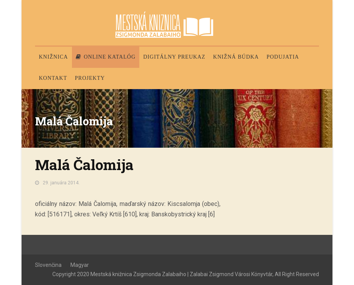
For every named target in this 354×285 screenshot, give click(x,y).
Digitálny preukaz (174, 57)
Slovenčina (48, 265)
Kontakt (53, 78)
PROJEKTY (90, 78)
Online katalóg (106, 57)
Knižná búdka (236, 57)
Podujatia (283, 57)
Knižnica (53, 57)
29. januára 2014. (61, 183)
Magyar (79, 265)
